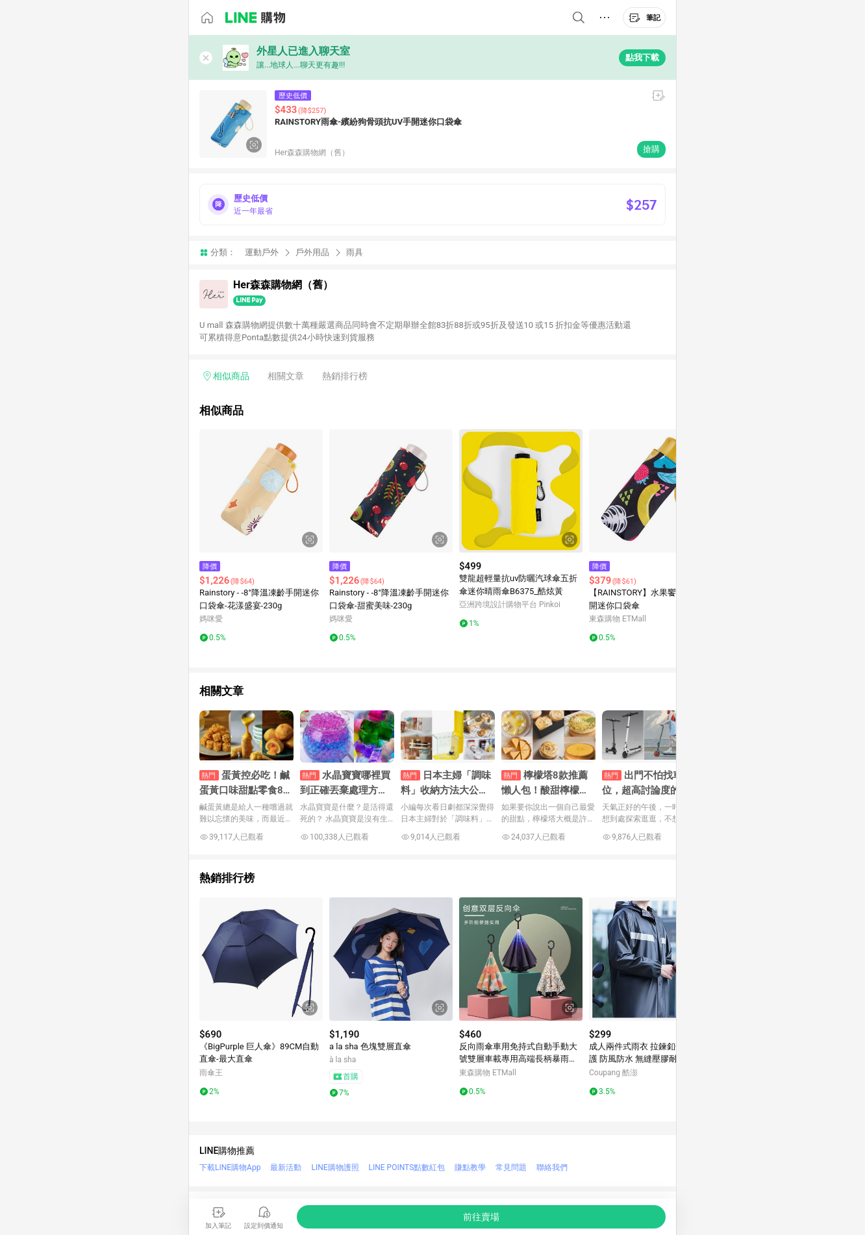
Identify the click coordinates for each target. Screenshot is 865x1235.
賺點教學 (470, 1167)
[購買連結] (481, 1217)
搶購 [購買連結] (651, 149)
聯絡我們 (552, 1167)
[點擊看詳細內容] (261, 491)
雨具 (354, 252)
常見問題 (511, 1167)
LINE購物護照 (334, 1167)
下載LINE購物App (229, 1167)
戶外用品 (312, 252)
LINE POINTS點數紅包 (407, 1167)
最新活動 (285, 1167)
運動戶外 (262, 252)
